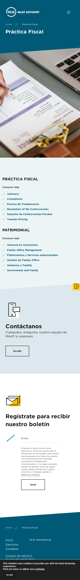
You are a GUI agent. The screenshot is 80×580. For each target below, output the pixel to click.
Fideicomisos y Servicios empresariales (32, 255)
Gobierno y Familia (19, 265)
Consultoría (14, 198)
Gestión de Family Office (23, 260)
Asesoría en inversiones (22, 244)
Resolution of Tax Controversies (28, 209)
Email (24, 438)
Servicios (12, 544)
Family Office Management (24, 250)
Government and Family (22, 270)
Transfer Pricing (17, 219)
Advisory (13, 193)
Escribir (17, 351)
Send (33, 484)
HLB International (40, 539)
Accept (9, 575)
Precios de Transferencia (23, 204)
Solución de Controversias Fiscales (29, 214)
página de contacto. (30, 474)
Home (9, 24)
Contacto (12, 549)
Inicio (9, 540)
